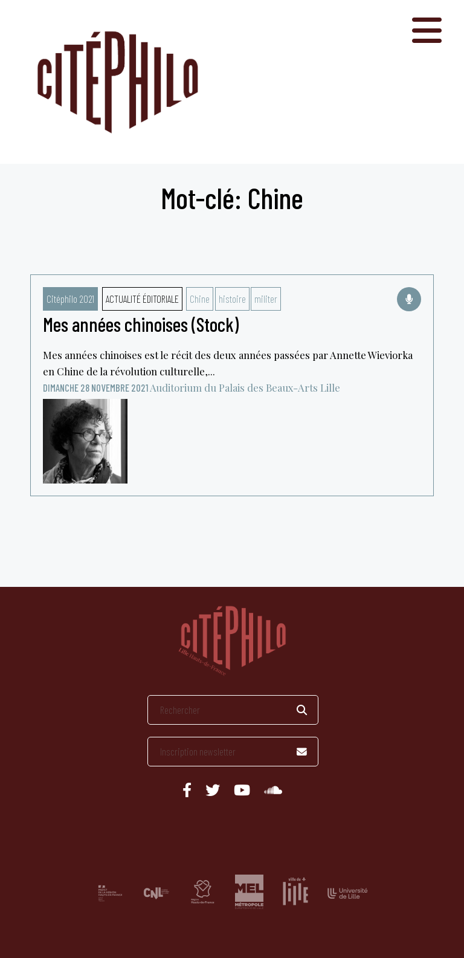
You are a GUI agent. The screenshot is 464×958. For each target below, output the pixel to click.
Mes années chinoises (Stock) (141, 323)
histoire (232, 299)
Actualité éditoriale (142, 299)
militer (265, 299)
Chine (200, 299)
